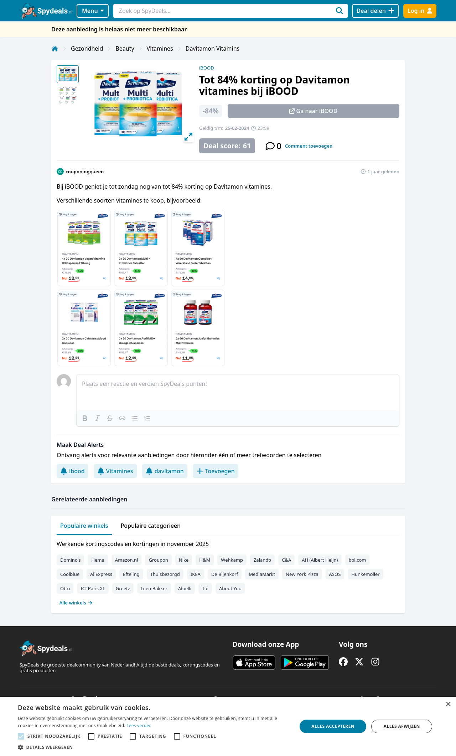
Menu (93, 11)
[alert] (228, 726)
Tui (205, 588)
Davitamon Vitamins (212, 48)
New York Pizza (302, 574)
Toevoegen (215, 471)
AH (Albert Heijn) (320, 560)
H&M (204, 560)
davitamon (165, 471)
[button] (153, 747)
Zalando (262, 560)
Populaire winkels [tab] (84, 526)
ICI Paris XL (93, 588)
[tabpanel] (228, 571)
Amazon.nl (126, 560)
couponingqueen (85, 171)
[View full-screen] (188, 136)
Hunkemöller (365, 574)
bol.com (357, 560)
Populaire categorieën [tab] (151, 526)
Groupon (158, 560)
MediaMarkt (262, 574)
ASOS (335, 574)
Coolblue (69, 574)
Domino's (70, 560)
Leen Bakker (154, 588)
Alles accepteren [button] (332, 726)
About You (230, 588)
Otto (65, 588)
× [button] (448, 704)
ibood (72, 471)
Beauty (124, 48)
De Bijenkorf (224, 574)
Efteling (131, 574)
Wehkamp (232, 560)
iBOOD (206, 67)
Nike (184, 560)
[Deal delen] (375, 11)
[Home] (54, 48)
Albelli (184, 588)
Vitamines (160, 48)
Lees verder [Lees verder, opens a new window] (138, 725)
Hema (97, 560)
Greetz (123, 588)
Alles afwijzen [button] (402, 726)
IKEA (196, 574)
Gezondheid (87, 48)
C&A (286, 560)
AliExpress (101, 574)
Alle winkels (76, 602)
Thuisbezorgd (165, 574)
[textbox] (238, 392)
